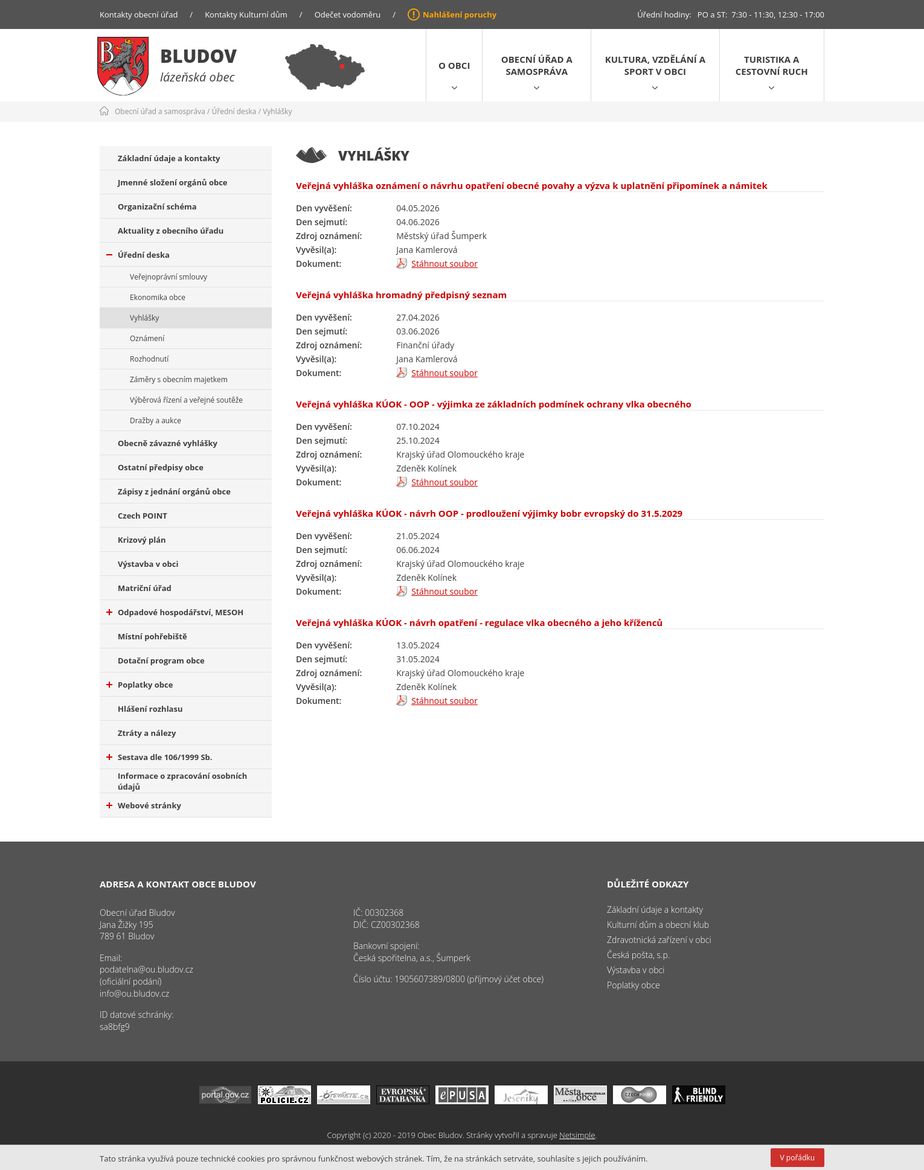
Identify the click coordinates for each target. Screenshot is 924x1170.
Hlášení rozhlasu (150, 708)
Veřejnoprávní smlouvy (168, 277)
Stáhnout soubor (444, 263)
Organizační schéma (157, 206)
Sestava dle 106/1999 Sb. (159, 757)
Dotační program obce (161, 660)
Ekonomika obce (157, 297)
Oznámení (147, 338)
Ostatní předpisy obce (161, 467)
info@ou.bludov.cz (134, 993)
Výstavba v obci (148, 563)
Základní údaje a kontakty (169, 158)
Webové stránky (143, 805)
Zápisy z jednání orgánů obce (174, 491)
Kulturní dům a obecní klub (658, 924)
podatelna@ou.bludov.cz (146, 969)
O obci (454, 65)
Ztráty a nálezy (147, 732)
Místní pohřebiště (152, 636)
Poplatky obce (139, 684)
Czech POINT (142, 515)
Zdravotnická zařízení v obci (659, 939)
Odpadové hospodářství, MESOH (174, 612)
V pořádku (797, 1157)
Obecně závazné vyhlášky (167, 443)
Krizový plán (142, 539)
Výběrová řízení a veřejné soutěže (186, 400)
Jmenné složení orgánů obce (173, 182)
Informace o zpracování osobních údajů (182, 781)
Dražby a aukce (155, 420)
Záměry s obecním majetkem (179, 379)
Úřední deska (234, 111)
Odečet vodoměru (348, 14)
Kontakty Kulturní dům (246, 14)
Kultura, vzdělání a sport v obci (655, 65)
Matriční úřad (145, 588)
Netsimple (577, 1135)
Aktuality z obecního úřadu (170, 230)
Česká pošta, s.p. (638, 955)
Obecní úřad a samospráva (537, 65)
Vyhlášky (277, 111)
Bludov (198, 55)
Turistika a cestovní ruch (772, 65)
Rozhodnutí (149, 359)
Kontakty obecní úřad (139, 14)
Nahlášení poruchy (459, 14)
